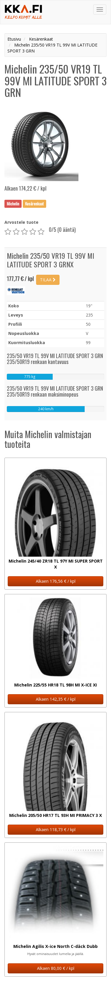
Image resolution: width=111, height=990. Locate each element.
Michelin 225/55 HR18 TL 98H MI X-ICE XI (55, 685)
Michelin (13, 204)
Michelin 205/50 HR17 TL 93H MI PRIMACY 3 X (55, 815)
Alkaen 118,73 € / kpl (55, 829)
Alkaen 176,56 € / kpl (55, 581)
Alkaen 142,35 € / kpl (55, 699)
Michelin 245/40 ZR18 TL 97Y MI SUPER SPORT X (56, 564)
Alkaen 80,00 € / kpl (55, 968)
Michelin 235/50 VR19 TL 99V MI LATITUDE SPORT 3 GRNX (50, 259)
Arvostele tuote (21, 222)
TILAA (48, 279)
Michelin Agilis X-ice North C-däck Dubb (55, 946)
